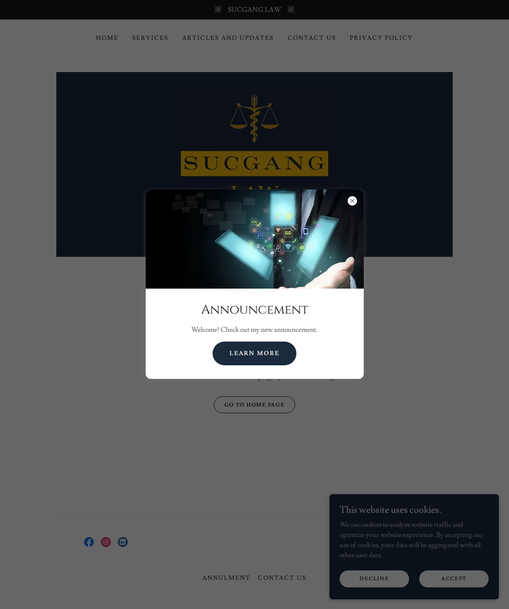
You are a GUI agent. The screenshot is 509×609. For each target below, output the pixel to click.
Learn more (254, 353)
